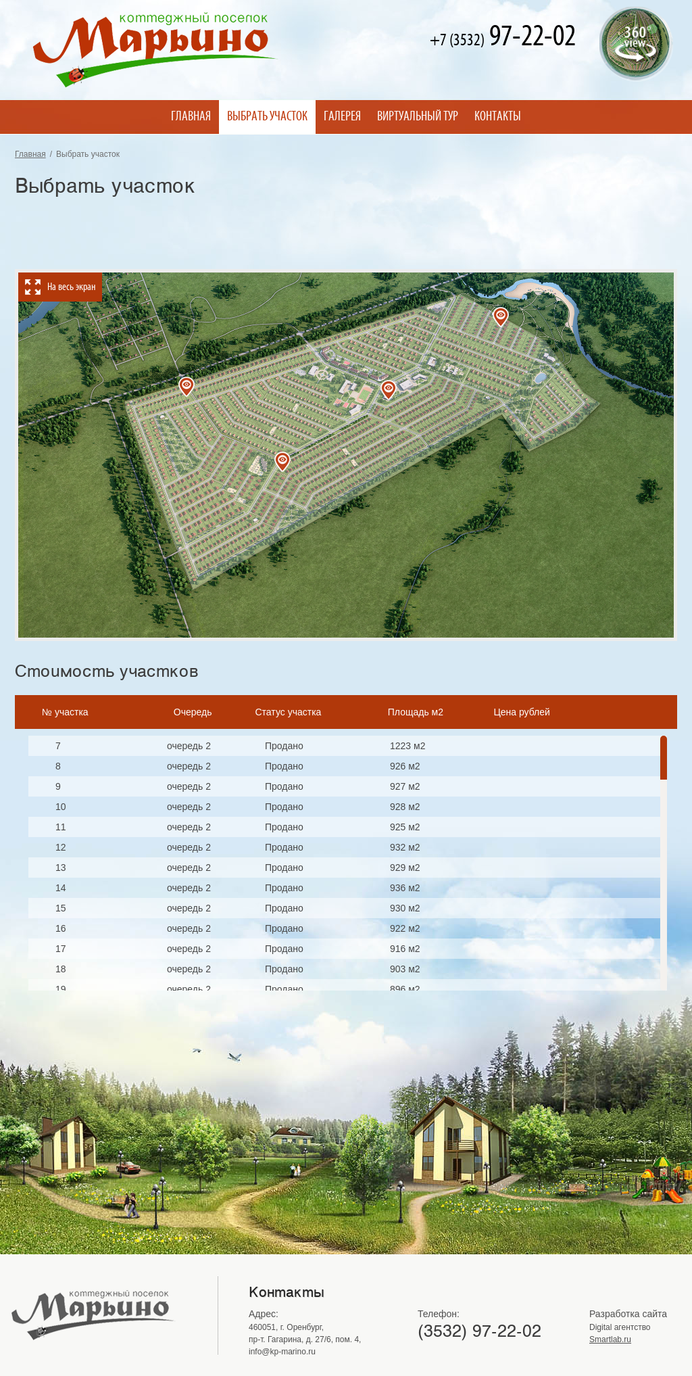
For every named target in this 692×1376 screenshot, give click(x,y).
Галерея (342, 117)
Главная (191, 117)
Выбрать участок (267, 117)
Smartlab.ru (610, 1339)
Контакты (497, 117)
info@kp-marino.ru (282, 1351)
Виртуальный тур (417, 117)
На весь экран (71, 287)
